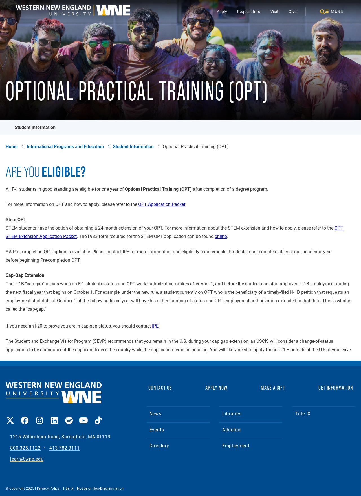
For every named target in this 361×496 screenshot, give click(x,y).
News (155, 413)
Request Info (248, 11)
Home (12, 146)
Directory (159, 445)
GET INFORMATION (335, 387)
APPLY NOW (216, 387)
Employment (236, 445)
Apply (222, 11)
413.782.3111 (64, 448)
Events (156, 429)
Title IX (303, 413)
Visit (274, 11)
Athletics (231, 429)
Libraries (231, 413)
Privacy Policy (49, 488)
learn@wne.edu (26, 459)
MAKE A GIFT (273, 387)
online (221, 236)
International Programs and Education (65, 146)
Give (292, 11)
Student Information (35, 127)
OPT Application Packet (161, 204)
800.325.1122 (25, 448)
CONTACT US (160, 387)
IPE (155, 326)
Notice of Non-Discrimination (100, 488)
